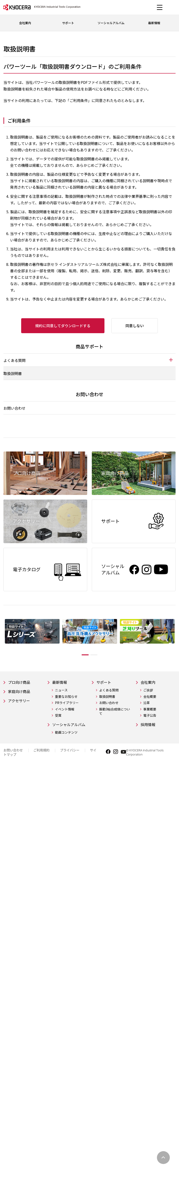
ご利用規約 (41, 757)
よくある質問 (108, 691)
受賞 (58, 716)
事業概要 (149, 710)
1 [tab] (82, 654)
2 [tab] (97, 654)
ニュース (61, 691)
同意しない (134, 325)
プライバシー (69, 757)
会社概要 (149, 697)
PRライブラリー (67, 703)
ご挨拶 (148, 691)
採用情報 (149, 725)
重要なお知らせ (66, 697)
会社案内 (149, 682)
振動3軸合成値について (114, 712)
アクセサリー (20, 702)
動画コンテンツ (66, 739)
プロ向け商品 (20, 682)
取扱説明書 (12, 373)
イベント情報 (64, 710)
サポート (104, 682)
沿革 (146, 703)
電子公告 (149, 716)
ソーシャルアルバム (68, 728)
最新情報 (60, 682)
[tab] (89, 360)
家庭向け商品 (20, 692)
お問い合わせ (14, 408)
